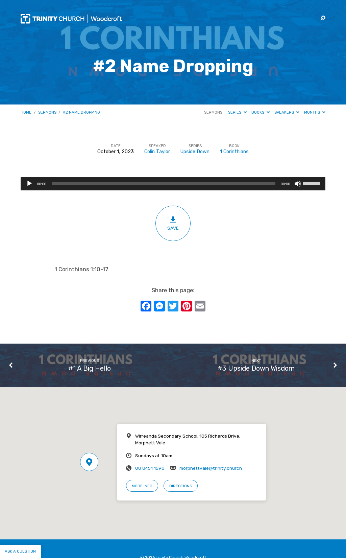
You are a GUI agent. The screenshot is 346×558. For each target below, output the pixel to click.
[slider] (163, 183)
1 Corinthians (234, 152)
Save (173, 223)
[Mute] (297, 183)
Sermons (47, 112)
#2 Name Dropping (81, 112)
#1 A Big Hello (89, 368)
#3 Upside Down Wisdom (256, 368)
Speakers (286, 112)
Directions (180, 486)
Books (260, 112)
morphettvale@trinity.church (210, 468)
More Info (142, 486)
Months (314, 112)
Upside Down (194, 152)
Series (237, 112)
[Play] (29, 183)
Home (26, 112)
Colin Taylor (157, 152)
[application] (173, 183)
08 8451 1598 (150, 468)
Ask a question (20, 551)
